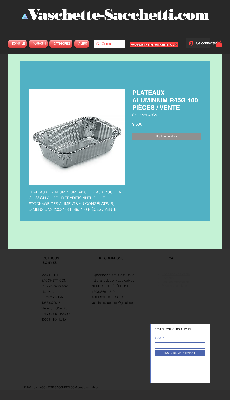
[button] (219, 43)
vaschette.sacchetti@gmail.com (113, 303)
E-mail (158, 338)
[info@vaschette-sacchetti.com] (154, 44)
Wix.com (96, 387)
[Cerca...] (109, 44)
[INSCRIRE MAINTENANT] (180, 353)
